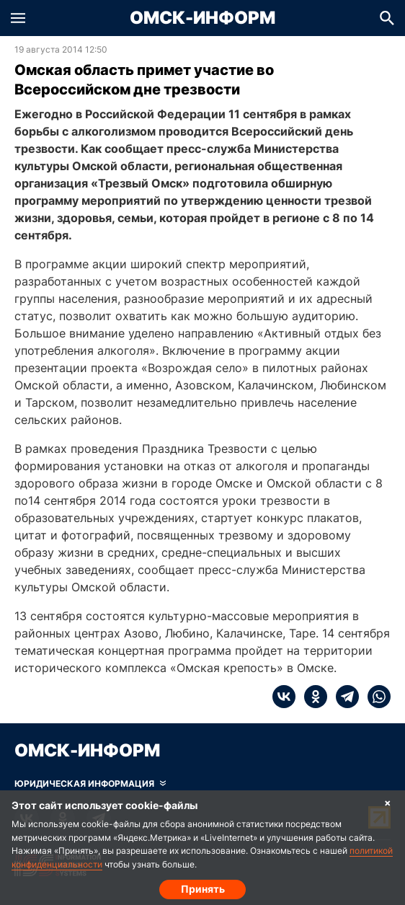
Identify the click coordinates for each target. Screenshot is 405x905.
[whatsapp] (375, 696)
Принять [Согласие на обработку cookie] (203, 889)
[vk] (283, 696)
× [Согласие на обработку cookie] (387, 802)
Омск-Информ (202, 18)
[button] (18, 18)
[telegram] (343, 696)
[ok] (311, 696)
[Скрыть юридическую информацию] (90, 784)
